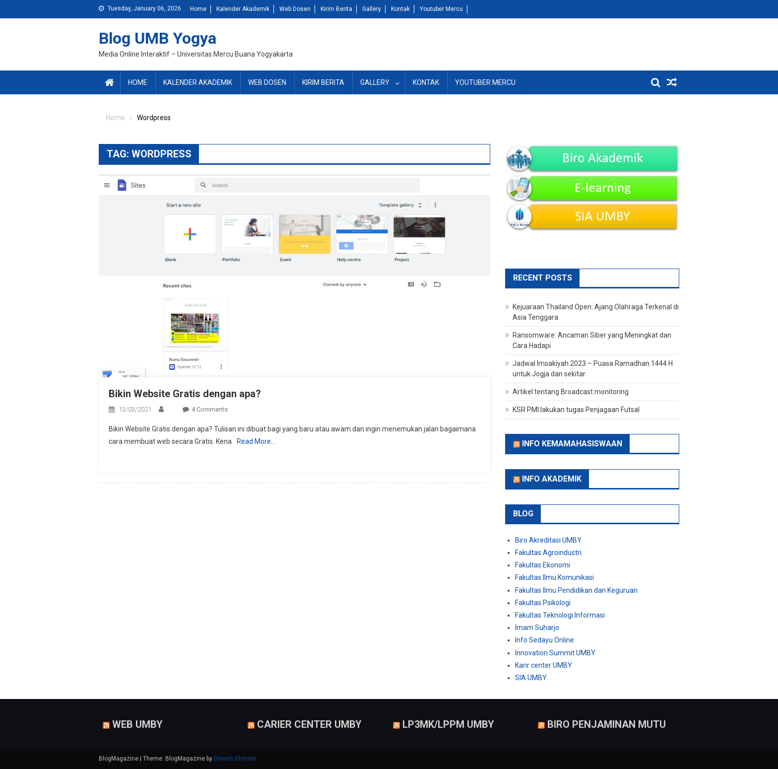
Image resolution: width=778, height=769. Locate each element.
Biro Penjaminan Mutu (606, 724)
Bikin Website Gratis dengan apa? (185, 394)
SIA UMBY (531, 678)
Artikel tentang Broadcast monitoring (571, 392)
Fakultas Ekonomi (542, 565)
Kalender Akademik (242, 8)
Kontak (400, 8)
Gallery (371, 8)
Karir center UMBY (543, 665)
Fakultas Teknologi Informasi (560, 615)
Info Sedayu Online (544, 640)
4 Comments (210, 409)
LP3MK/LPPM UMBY (448, 724)
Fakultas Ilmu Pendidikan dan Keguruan (576, 590)
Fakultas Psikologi (543, 603)
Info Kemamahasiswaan (572, 443)
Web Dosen (295, 8)
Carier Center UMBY (309, 724)
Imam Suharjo (537, 627)
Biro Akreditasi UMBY (548, 540)
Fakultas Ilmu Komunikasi (554, 577)
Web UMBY (137, 724)
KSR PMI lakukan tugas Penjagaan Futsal (576, 410)
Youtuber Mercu (441, 8)
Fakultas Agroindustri (548, 553)
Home (198, 8)
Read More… (256, 441)
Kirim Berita (336, 8)
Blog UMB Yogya (157, 38)
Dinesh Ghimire (235, 758)
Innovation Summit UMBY (555, 653)
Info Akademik (552, 479)
